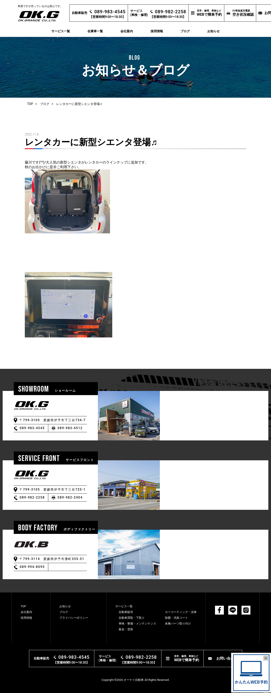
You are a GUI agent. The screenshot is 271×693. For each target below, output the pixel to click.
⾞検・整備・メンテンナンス (137, 623)
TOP (30, 104)
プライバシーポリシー (73, 617)
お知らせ (213, 31)
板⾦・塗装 (126, 629)
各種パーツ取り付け (178, 623)
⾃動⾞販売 (126, 612)
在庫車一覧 (95, 31)
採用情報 (157, 31)
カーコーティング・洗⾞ (181, 612)
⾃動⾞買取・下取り (132, 617)
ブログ (185, 31)
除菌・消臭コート (176, 617)
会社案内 (126, 31)
